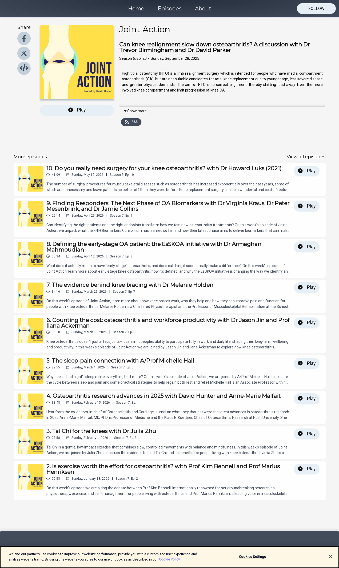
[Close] (330, 560)
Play (77, 110)
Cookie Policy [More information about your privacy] (169, 562)
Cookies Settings (252, 560)
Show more (135, 111)
